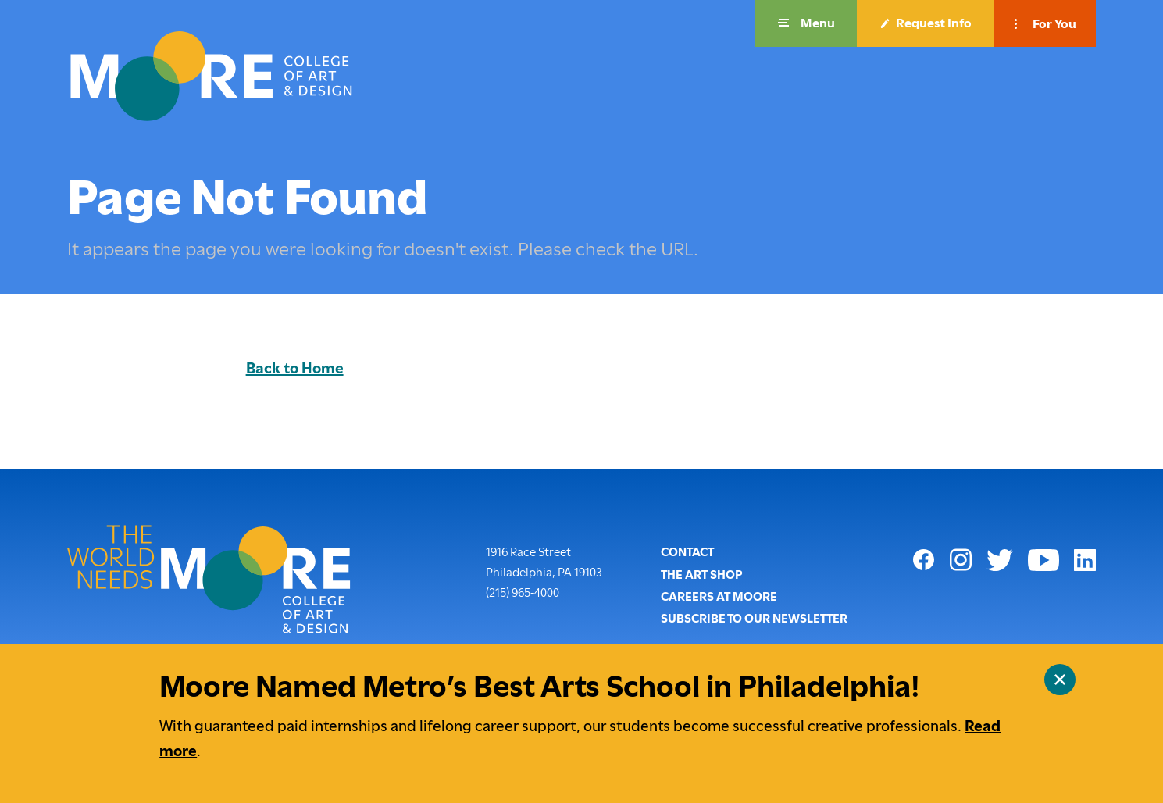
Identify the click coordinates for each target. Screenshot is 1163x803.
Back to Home (295, 368)
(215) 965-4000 (522, 591)
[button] (806, 23)
